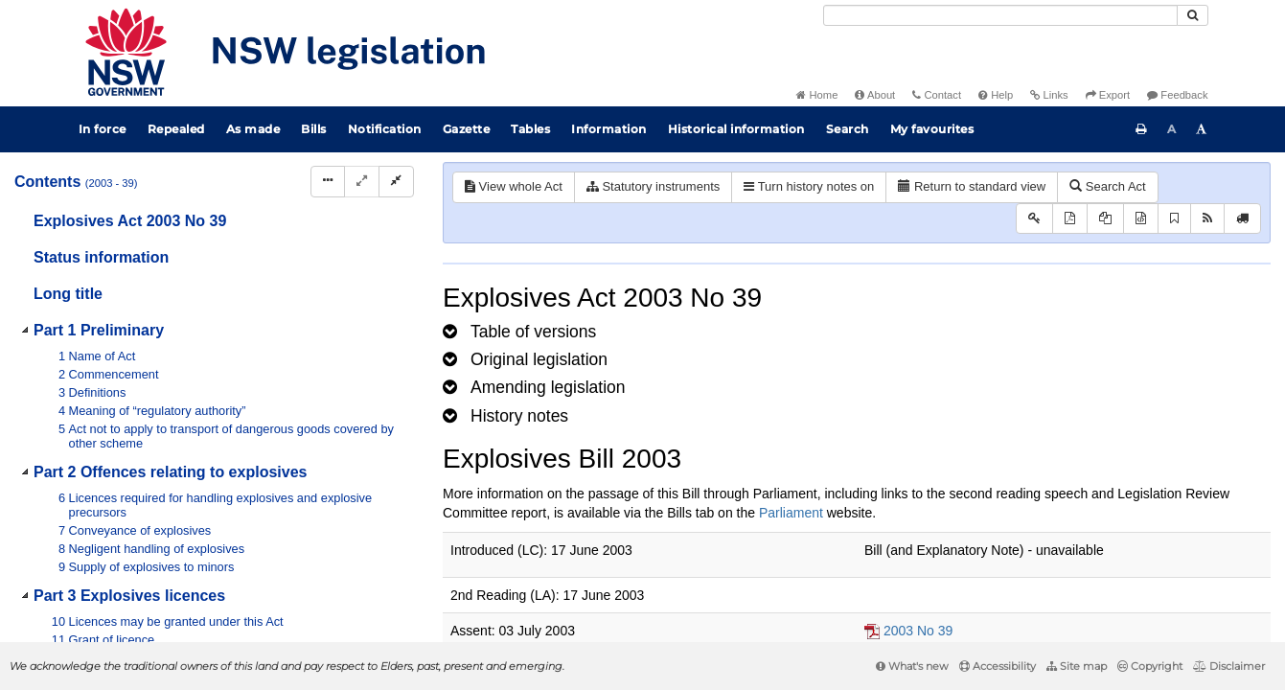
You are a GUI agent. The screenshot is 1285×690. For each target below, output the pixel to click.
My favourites (932, 129)
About (875, 95)
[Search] (1000, 15)
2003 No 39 (917, 630)
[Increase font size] (1201, 129)
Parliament (791, 512)
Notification (385, 129)
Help (995, 95)
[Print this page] (1141, 129)
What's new (912, 666)
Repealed (176, 129)
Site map (1076, 666)
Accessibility (997, 666)
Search (847, 129)
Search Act (1107, 186)
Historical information (736, 129)
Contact (936, 95)
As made (253, 129)
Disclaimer (1229, 666)
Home (817, 95)
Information (609, 129)
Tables (530, 129)
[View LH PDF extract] (1105, 219)
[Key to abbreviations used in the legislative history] (1034, 219)
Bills (314, 129)
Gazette (467, 129)
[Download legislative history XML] (1141, 219)
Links (1048, 95)
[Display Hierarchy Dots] (327, 181)
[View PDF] (1070, 219)
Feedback (1177, 95)
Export (1108, 95)
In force (102, 129)
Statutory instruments (653, 186)
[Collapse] (396, 181)
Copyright (1149, 666)
